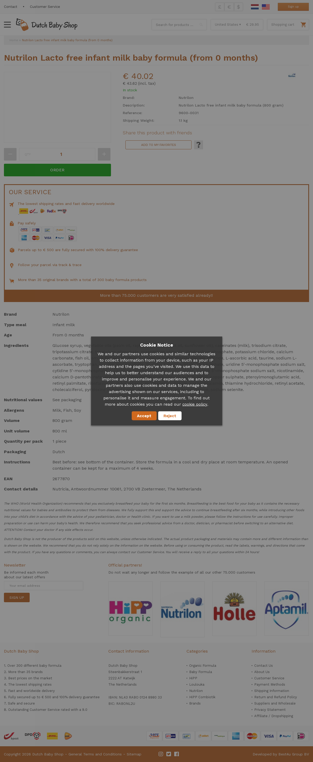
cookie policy (194, 404)
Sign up (293, 6)
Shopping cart (282, 25)
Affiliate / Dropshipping (273, 716)
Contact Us (263, 666)
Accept (144, 416)
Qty (28, 154)
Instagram (161, 754)
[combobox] (179, 24)
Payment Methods (269, 684)
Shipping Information (271, 691)
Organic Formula (202, 666)
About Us (262, 672)
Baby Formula (200, 672)
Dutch (255, 6)
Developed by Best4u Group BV (281, 754)
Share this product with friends (157, 132)
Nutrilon (196, 691)
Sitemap (134, 754)
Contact (10, 7)
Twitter (169, 754)
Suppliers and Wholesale (275, 703)
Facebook (176, 754)
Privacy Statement (270, 710)
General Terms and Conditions (95, 754)
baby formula (50, 666)
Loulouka (196, 684)
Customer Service (45, 7)
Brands (195, 703)
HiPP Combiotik (202, 697)
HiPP (193, 678)
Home (13, 40)
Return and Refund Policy (275, 697)
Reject (169, 416)
